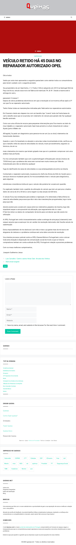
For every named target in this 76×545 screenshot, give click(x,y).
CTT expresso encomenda (10, 376)
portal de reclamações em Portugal (30, 527)
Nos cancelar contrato (9, 386)
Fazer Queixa (7, 426)
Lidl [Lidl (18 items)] (64, 458)
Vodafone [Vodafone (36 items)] (14, 469)
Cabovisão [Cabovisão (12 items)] (7, 458)
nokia (4, 391)
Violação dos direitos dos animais (13, 381)
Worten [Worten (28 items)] (24, 469)
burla (4, 378)
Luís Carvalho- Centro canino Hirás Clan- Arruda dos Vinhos (28, 259)
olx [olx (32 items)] (27, 463)
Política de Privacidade (34, 440)
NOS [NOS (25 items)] (21, 463)
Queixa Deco (7, 431)
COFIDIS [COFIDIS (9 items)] (17, 458)
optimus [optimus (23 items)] (34, 463)
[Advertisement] (38, 34)
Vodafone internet (8, 368)
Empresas (38, 56)
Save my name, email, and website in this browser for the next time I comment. (36, 325)
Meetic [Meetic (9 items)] (6, 463)
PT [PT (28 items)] (52, 463)
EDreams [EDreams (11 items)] (49, 458)
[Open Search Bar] (71, 17)
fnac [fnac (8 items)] (57, 458)
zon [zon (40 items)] (31, 469)
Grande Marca (7, 388)
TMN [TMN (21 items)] (5, 469)
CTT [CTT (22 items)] (25, 458)
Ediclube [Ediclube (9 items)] (33, 458)
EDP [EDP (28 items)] (41, 458)
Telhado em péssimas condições (12, 383)
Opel (5, 266)
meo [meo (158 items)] (14, 463)
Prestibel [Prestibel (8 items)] (44, 463)
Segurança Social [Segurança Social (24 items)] (62, 463)
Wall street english (12, 262)
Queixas (6, 411)
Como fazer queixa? (10, 416)
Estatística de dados (9, 370)
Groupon (5, 373)
